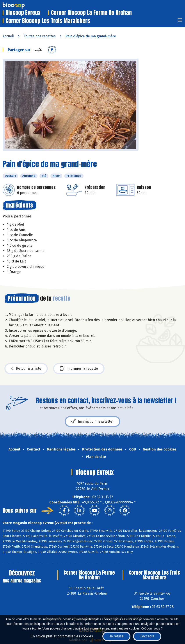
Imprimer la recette (79, 368)
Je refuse (116, 636)
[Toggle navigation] (180, 21)
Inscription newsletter (92, 421)
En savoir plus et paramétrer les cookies (61, 636)
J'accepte (147, 636)
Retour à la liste (26, 368)
